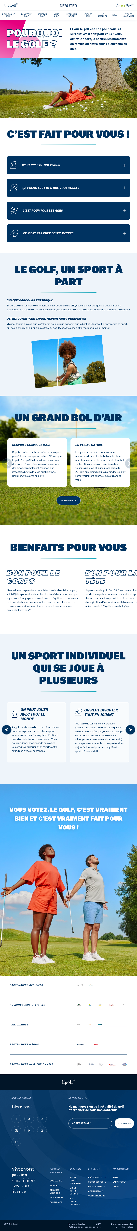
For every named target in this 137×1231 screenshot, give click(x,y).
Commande (56, 1181)
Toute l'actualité (128, 15)
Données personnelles (122, 1224)
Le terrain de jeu (72, 15)
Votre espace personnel (76, 1180)
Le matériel (102, 15)
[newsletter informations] (86, 1098)
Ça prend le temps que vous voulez (45, 188)
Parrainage (56, 1202)
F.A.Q (114, 15)
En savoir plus (68, 500)
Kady (115, 1177)
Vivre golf (56, 15)
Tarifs (53, 1185)
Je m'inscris (124, 1123)
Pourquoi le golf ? (8, 15)
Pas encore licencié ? (75, 1201)
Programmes (95, 1187)
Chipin (116, 1187)
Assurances (56, 1198)
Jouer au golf (42, 15)
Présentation (95, 1177)
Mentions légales (76, 1224)
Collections (95, 1196)
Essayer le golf (26, 15)
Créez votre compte (74, 1191)
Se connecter (95, 1182)
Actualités (94, 1191)
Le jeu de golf (88, 15)
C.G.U (98, 1224)
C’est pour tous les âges (37, 211)
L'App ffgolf (119, 1182)
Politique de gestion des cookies (84, 1227)
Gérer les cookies (124, 1227)
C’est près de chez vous (35, 165)
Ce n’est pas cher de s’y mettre (42, 233)
